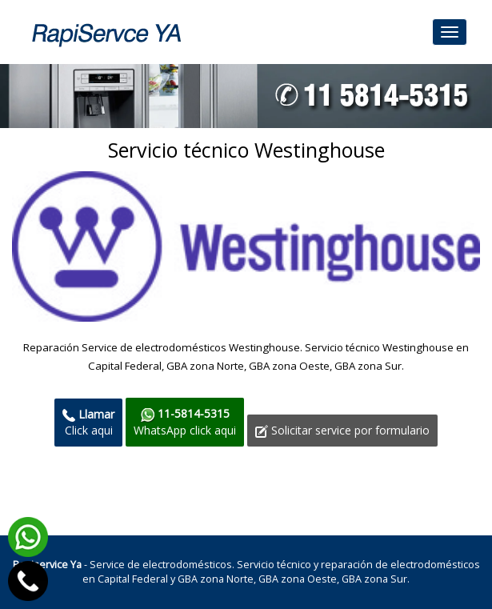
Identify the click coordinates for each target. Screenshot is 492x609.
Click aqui (88, 422)
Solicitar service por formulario (342, 430)
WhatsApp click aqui (185, 421)
